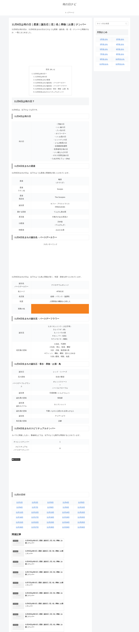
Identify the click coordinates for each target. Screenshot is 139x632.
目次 (47, 69)
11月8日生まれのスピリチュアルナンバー (49, 92)
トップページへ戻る (107, 626)
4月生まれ (120, 44)
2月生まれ (120, 39)
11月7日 (35, 508)
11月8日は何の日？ (40, 74)
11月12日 (35, 513)
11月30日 (81, 528)
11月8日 (50, 508)
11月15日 (81, 513)
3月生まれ (104, 44)
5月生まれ (104, 49)
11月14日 (66, 513)
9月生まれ (104, 59)
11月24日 (66, 523)
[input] (112, 23)
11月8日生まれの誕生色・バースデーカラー (50, 83)
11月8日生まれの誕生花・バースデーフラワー (51, 86)
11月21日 (19, 523)
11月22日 (35, 523)
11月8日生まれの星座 (42, 80)
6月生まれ (120, 49)
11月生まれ (16, 460)
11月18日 (50, 518)
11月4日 (66, 503)
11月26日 (19, 528)
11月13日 (50, 513)
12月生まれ (120, 64)
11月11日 (19, 513)
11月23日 (50, 523)
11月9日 (66, 508)
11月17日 (35, 518)
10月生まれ (120, 59)
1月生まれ (104, 39)
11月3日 (50, 503)
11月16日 (19, 518)
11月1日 (19, 503)
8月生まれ (120, 54)
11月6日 (19, 508)
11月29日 (66, 528)
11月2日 (35, 503)
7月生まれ (104, 54)
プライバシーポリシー (121, 626)
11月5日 (81, 503)
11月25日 (81, 523)
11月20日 (81, 518)
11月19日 (66, 518)
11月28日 (50, 528)
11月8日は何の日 (41, 77)
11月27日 (35, 528)
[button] (126, 24)
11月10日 (81, 508)
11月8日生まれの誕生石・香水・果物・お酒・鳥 (52, 89)
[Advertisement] (50, 50)
